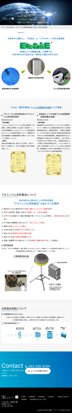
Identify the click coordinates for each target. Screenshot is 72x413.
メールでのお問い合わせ (39, 371)
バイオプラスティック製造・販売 (27, 19)
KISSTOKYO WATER (23, 29)
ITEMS (65, 29)
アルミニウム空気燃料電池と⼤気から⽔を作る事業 (32, 26)
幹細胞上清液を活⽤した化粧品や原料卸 (29, 9)
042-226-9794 (35, 366)
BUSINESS (37, 7)
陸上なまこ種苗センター (25, 16)
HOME (18, 4)
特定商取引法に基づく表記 (38, 399)
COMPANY (27, 4)
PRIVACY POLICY (63, 397)
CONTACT (21, 32)
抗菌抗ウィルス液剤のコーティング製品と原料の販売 (33, 22)
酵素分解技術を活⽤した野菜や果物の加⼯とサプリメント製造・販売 (37, 13)
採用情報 (24, 399)
